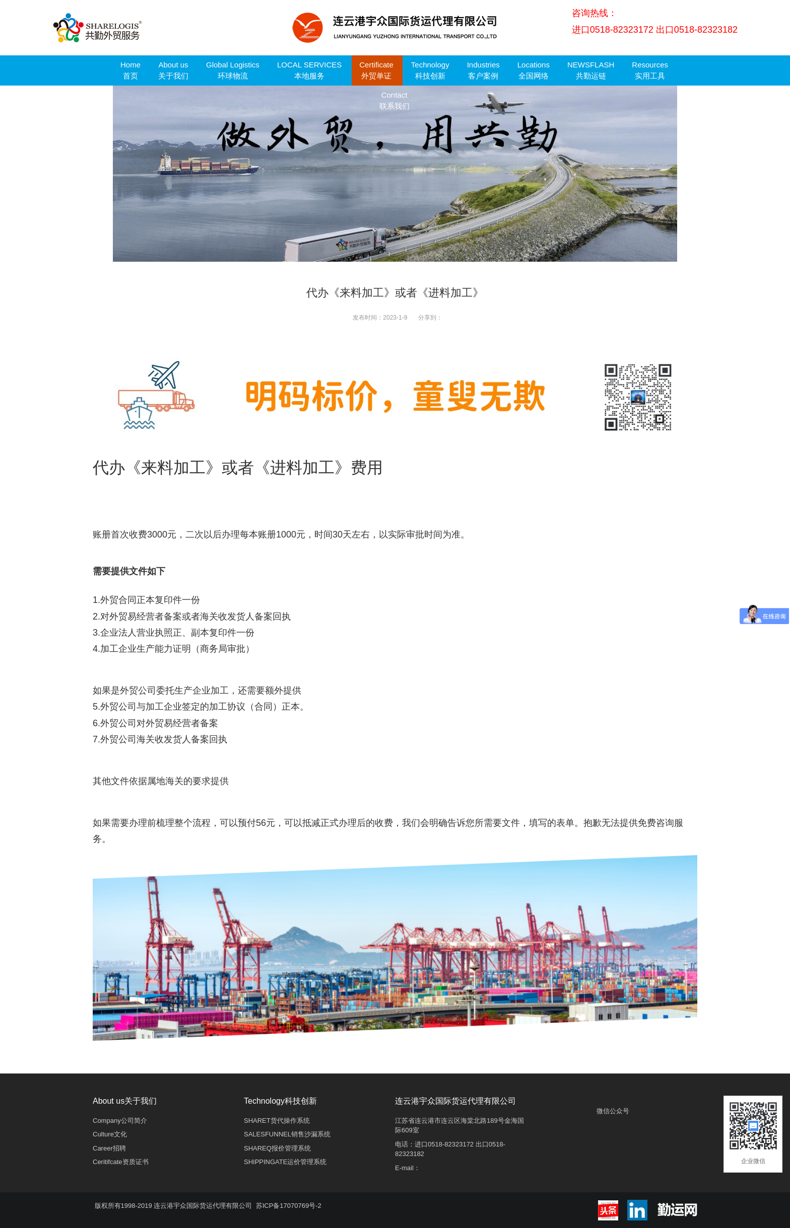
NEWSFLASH (590, 70)
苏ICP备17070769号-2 (288, 1205)
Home (130, 70)
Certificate (376, 70)
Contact (394, 100)
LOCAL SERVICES (309, 70)
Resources (650, 70)
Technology (430, 70)
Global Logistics (232, 70)
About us (173, 70)
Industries (483, 70)
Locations (533, 70)
